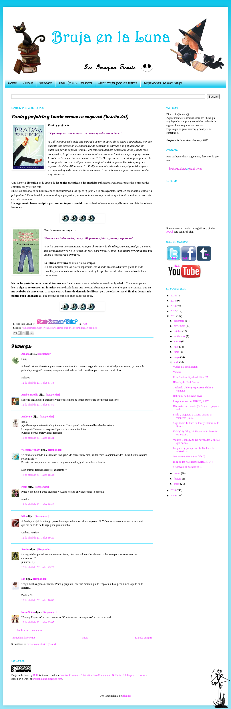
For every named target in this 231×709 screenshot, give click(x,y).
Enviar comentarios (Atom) (41, 644)
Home (12, 83)
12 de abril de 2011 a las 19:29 (37, 537)
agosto (177, 341)
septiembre (180, 336)
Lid (23, 578)
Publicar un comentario (29, 630)
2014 (174, 300)
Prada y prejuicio (89, 327)
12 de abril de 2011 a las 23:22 (37, 567)
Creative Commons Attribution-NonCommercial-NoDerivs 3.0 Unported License (103, 675)
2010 (174, 490)
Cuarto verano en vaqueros (50, 327)
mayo (177, 357)
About (28, 83)
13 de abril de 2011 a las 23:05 (37, 622)
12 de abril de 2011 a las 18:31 (37, 437)
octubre (178, 331)
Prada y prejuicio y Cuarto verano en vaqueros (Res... (192, 416)
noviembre (180, 325)
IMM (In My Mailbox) (75, 83)
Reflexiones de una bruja (163, 83)
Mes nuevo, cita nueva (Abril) (189, 456)
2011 (174, 316)
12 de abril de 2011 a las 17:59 (37, 404)
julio (176, 346)
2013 (174, 305)
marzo (177, 473)
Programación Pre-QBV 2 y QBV (191, 401)
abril (176, 362)
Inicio (85, 637)
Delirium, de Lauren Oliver (187, 396)
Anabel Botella (29, 394)
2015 (174, 295)
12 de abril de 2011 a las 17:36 (37, 382)
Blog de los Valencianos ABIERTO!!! (193, 461)
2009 (174, 495)
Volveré (177, 372)
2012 (174, 311)
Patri (24, 486)
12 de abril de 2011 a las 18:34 (37, 474)
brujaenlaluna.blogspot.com (47, 678)
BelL (35, 675)
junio (177, 351)
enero (177, 483)
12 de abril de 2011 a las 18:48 (37, 504)
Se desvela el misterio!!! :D (187, 466)
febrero (178, 478)
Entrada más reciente (23, 637)
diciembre (179, 320)
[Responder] (44, 353)
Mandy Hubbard (72, 327)
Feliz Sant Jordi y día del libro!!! (190, 377)
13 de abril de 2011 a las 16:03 (37, 600)
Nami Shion (28, 612)
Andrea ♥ (26, 416)
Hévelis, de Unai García (186, 382)
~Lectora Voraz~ (30, 449)
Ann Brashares (29, 327)
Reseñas (46, 83)
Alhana (25, 353)
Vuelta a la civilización (185, 366)
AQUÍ (169, 231)
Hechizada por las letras (117, 83)
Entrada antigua (143, 637)
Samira (25, 549)
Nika (24, 516)
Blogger (126, 695)
